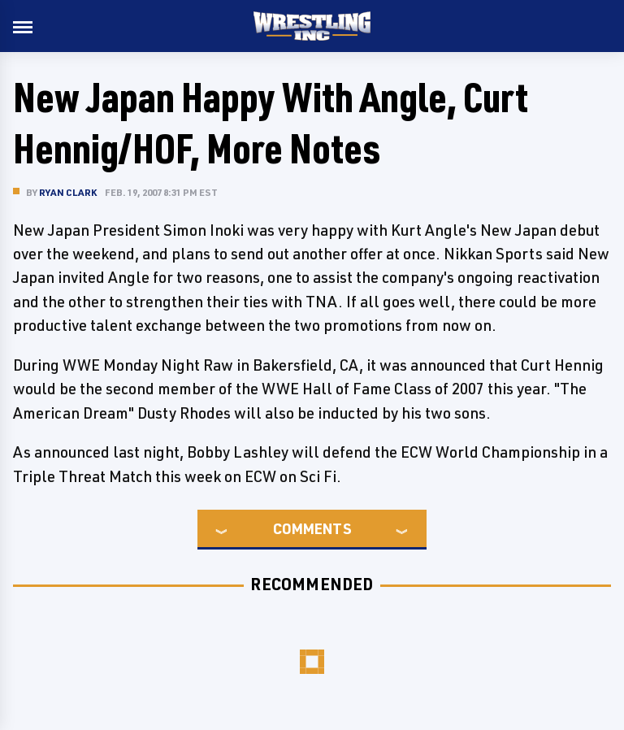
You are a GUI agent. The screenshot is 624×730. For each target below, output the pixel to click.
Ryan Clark (68, 192)
